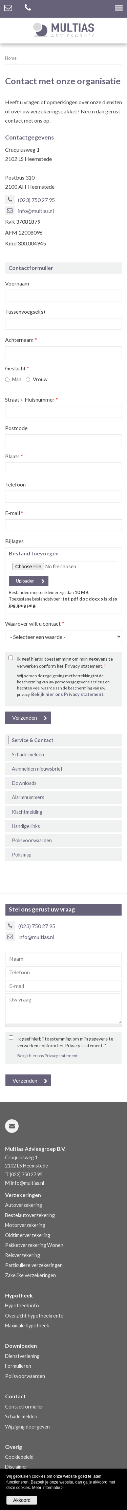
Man (16, 379)
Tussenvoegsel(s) (25, 311)
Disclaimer (16, 1467)
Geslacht (17, 368)
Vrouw (40, 379)
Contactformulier (24, 1407)
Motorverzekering (25, 1225)
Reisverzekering (22, 1255)
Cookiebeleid (19, 1457)
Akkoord (21, 1500)
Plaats (14, 456)
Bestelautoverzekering (30, 1215)
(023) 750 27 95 (36, 200)
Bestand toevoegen (34, 553)
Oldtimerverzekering (27, 1235)
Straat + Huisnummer (31, 399)
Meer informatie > (48, 1487)
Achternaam (21, 339)
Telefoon (15, 484)
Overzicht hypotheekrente (34, 1316)
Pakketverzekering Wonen (34, 1245)
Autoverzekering (23, 1205)
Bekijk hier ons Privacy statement (67, 694)
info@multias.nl (36, 210)
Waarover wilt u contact (34, 623)
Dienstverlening (22, 1356)
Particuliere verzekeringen (34, 1265)
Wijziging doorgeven (27, 1427)
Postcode (16, 428)
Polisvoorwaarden (25, 1376)
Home (11, 58)
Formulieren (18, 1366)
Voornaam (17, 283)
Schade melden (21, 1416)
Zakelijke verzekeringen (30, 1275)
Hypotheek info (22, 1305)
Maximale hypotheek (27, 1325)
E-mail (14, 513)
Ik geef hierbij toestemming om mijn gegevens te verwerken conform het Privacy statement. (65, 662)
